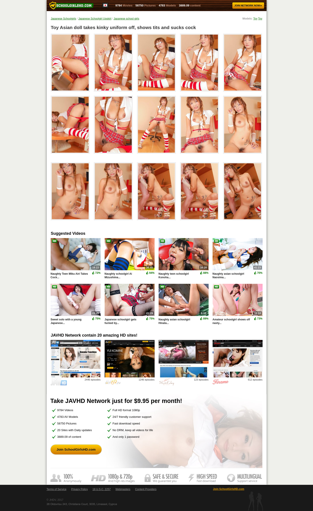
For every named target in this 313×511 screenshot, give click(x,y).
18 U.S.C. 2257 (101, 489)
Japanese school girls (126, 18)
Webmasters (123, 489)
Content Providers (145, 489)
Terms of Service (56, 489)
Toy (255, 18)
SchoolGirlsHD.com (71, 6)
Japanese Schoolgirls (63, 18)
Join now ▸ (248, 5)
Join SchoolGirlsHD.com (76, 449)
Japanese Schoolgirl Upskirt (95, 18)
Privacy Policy (79, 489)
